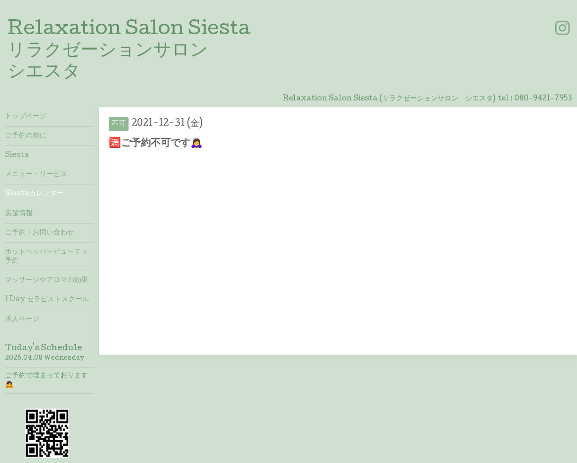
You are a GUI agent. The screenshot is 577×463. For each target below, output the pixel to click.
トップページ (25, 117)
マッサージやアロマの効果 (46, 280)
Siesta (17, 155)
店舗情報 (19, 214)
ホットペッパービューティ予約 (46, 256)
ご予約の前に (25, 136)
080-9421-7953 (543, 99)
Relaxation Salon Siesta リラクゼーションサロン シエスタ (128, 51)
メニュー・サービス (36, 175)
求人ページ (22, 320)
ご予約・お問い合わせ (39, 233)
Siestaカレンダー (34, 194)
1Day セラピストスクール (47, 300)
